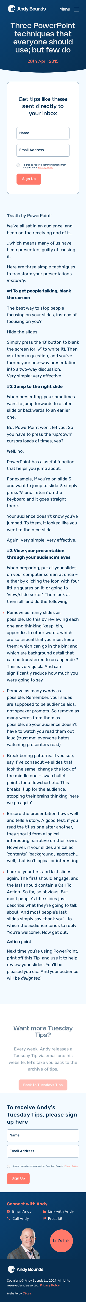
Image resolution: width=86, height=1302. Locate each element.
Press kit (52, 1219)
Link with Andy (58, 1212)
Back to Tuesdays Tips (43, 1092)
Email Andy (19, 1212)
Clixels (27, 1293)
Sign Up (29, 179)
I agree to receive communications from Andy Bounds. (44, 166)
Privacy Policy (45, 168)
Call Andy (18, 1219)
